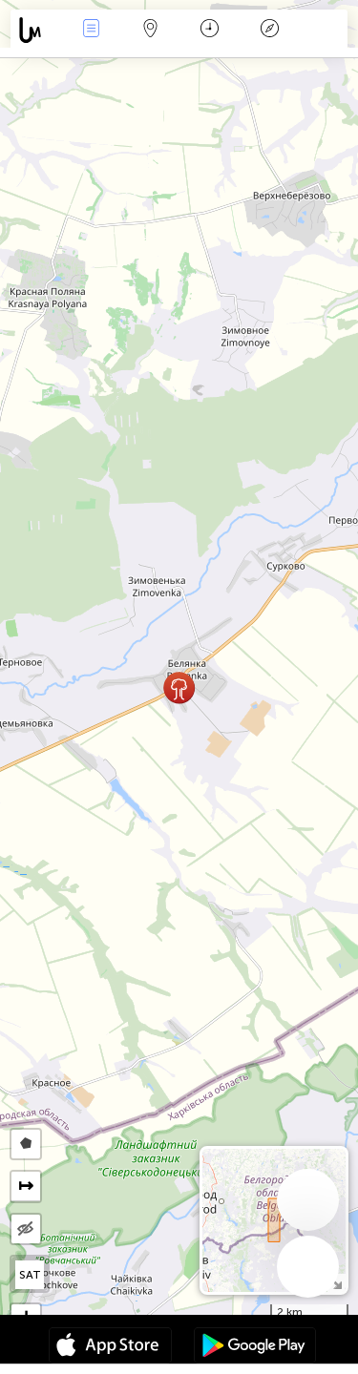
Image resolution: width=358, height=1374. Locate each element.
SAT (30, 1274)
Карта (150, 30)
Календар (210, 30)
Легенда (269, 30)
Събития (90, 30)
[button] (179, 687)
